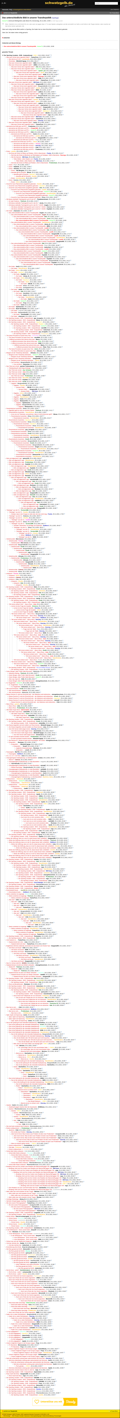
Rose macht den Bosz (12, 1374)
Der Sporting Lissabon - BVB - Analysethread (18, 55)
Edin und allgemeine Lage (14, 458)
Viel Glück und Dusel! (15, 947)
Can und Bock (15, 362)
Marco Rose (10, 704)
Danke (15, 1066)
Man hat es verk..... (12, 1007)
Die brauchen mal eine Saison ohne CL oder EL (20, 1370)
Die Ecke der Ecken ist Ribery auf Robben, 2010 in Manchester (27, 153)
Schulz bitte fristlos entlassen (14, 1151)
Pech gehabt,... (20, 1366)
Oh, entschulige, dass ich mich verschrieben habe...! (33, 1047)
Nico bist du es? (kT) (15, 59)
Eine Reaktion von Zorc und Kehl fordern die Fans (23, 1187)
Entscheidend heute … (13, 890)
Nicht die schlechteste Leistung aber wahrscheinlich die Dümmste (25, 1358)
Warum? (11, 759)
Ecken (8, 151)
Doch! (20, 1070)
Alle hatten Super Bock (13, 710)
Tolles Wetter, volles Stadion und (23, 159)
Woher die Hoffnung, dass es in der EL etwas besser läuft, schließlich (26, 838)
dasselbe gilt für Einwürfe (18, 172)
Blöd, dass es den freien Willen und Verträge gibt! (28, 1043)
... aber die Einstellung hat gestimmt (19, 1009)
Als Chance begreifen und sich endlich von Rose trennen (23, 725)
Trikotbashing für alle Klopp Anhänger (20, 368)
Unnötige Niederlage (12, 1199)
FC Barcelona (13, 1345)
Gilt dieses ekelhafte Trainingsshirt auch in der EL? (21, 199)
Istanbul (8, 1105)
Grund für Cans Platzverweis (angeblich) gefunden (21, 184)
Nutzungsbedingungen (36, 1415)
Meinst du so (19, 1053)
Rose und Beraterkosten (16, 984)
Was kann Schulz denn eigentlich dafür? (18, 57)
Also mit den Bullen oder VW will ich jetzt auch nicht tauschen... (32, 1038)
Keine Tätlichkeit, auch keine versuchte (27, 1264)
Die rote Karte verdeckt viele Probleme (17, 1126)
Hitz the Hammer (16, 157)
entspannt (9, 573)
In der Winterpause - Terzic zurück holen (18, 1230)
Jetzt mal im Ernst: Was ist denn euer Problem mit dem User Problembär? (32, 1134)
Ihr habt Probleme (14, 201)
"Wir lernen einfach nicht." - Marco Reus (20, 604)
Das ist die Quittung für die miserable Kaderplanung (21, 1022)
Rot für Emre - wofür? (12, 1270)
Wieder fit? (12, 967)
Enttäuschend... (11, 779)
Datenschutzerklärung (48, 1415)
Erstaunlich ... (13, 742)
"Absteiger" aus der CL (13, 510)
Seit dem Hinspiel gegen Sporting (16, 1201)
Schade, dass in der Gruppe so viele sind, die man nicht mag (29, 514)
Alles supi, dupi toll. (14, 679)
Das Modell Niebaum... (34, 1101)
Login (111, 9)
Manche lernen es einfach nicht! (27, 1089)
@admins (11, 1130)
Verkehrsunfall (10, 539)
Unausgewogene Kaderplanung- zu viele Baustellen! (21, 758)
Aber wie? (12, 899)
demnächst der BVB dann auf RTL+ (16, 126)
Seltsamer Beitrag (14, 673)
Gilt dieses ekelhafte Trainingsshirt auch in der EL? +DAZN (26, 205)
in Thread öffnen (115, 13)
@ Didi (60, 20)
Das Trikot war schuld (12, 366)
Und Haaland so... (11, 940)
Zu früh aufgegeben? (12, 1331)
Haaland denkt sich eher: (16, 942)
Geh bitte (11, 1147)
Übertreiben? (24, 1091)
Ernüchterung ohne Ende (13, 1247)
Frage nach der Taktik (29, 629)
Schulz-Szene (10, 1216)
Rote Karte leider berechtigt (17, 1302)
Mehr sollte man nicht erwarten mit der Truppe (19, 1191)
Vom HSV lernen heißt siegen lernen (19, 729)
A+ (5, 3)
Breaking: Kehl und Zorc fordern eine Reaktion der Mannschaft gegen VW (27, 1166)
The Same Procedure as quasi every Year (18, 335)
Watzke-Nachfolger (16, 767)
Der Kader (9, 211)
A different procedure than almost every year (22, 339)
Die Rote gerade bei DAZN (14, 1249)
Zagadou (13, 383)
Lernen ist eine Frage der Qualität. (21, 606)
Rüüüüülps (12, 61)
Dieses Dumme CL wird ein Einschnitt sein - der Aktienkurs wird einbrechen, (28, 694)
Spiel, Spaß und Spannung (14, 1015)
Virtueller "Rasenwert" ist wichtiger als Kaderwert (28, 525)
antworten (7, 38)
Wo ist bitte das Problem (18, 1132)
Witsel (22, 535)
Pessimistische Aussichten (14, 408)
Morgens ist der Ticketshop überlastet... (17, 353)
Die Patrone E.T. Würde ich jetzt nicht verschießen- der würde (27, 740)
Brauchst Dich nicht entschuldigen (31, 1051)
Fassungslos (10, 752)
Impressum (27, 1415)
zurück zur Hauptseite (10, 13)
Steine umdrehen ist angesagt (15, 894)
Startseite (5, 9)
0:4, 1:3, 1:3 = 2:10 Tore (13, 755)
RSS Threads (15, 1415)
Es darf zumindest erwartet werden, (19, 736)
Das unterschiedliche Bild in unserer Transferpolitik (23, 212)
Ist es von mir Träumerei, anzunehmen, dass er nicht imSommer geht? (31, 414)
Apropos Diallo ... (21, 387)
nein (10, 1231)
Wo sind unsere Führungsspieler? (16, 1203)
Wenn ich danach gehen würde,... (21, 1143)
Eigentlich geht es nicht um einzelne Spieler (21, 410)
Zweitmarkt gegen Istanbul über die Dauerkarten (23, 1107)
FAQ (10, 9)
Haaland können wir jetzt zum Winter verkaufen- (20, 965)
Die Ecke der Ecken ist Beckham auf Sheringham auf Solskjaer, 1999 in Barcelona (35, 155)
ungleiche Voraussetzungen (24, 748)
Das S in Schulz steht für (13, 963)
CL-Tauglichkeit (10, 683)
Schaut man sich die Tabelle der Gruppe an (19, 1241)
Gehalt (20, 805)
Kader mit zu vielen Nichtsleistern (16, 1314)
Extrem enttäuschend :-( (13, 1128)
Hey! (15, 1120)
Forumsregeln (57, 1415)
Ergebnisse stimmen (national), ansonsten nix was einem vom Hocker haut (28, 946)
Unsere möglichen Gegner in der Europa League (20, 1343)
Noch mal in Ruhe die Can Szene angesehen (19, 1276)
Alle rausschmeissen (12, 688)
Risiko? (18, 1086)
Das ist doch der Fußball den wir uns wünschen (27, 995)
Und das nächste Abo (12, 1243)
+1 (9, 763)
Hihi (17, 1045)
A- (2, 3)
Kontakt (21, 1415)
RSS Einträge (6, 1415)
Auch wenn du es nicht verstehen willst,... (33, 817)
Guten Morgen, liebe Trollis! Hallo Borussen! (19, 671)
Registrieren (116, 9)
